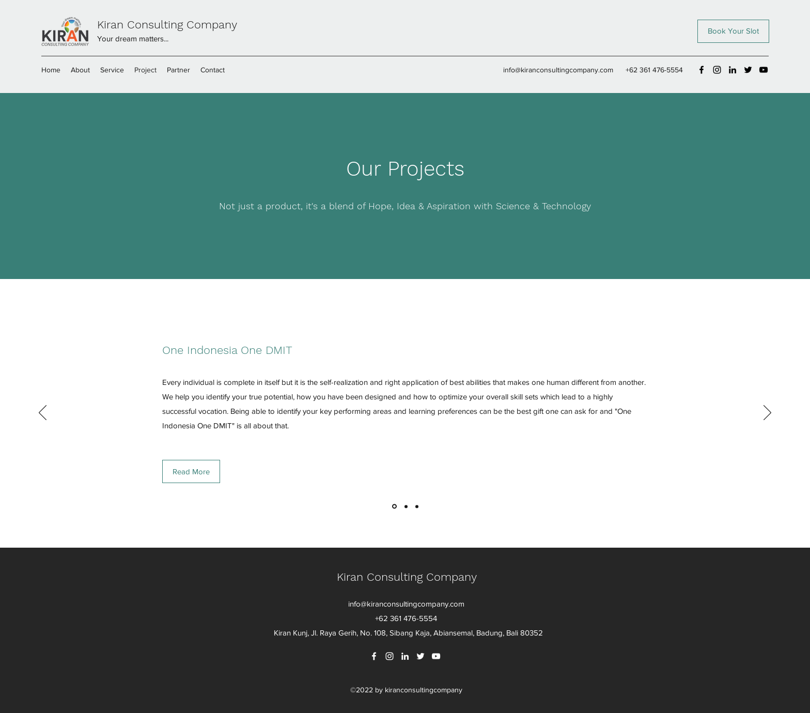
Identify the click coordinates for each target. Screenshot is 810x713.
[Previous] (42, 413)
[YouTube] (763, 70)
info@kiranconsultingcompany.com (558, 70)
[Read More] (191, 471)
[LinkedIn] (732, 70)
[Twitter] (748, 70)
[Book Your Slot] (733, 31)
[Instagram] (717, 70)
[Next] (767, 413)
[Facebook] (701, 70)
